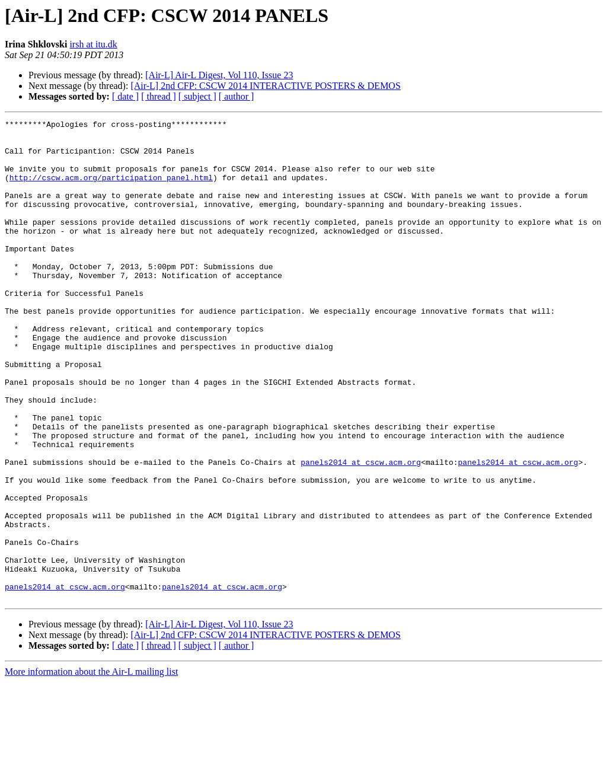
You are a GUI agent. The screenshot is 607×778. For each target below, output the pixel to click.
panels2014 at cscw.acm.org (361, 531)
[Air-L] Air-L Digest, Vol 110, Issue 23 (219, 75)
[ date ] (125, 96)
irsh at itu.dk (93, 44)
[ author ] (236, 96)
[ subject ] (197, 96)
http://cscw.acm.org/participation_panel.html (111, 189)
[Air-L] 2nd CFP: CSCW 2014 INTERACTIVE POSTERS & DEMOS (265, 86)
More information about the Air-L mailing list (91, 768)
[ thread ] (158, 96)
